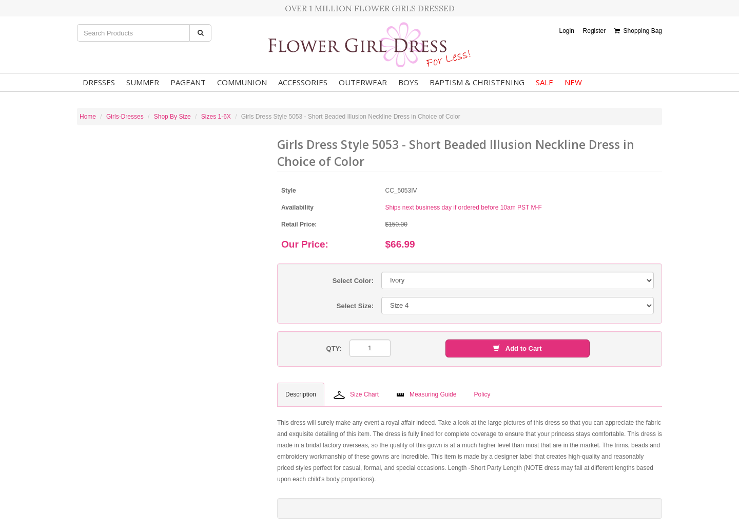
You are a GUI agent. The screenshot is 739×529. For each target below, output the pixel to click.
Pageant (188, 82)
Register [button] (594, 30)
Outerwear (363, 82)
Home (88, 116)
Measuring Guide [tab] (426, 394)
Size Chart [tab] (356, 395)
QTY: (334, 348)
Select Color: (353, 281)
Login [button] (566, 30)
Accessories (302, 82)
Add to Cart (517, 348)
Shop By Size (172, 116)
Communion (242, 82)
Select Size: (355, 306)
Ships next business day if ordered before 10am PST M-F (463, 207)
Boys (408, 82)
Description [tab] (300, 394)
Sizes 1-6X (216, 116)
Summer (142, 82)
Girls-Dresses (125, 116)
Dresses (99, 82)
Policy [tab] (482, 394)
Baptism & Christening (477, 82)
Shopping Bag (638, 30)
